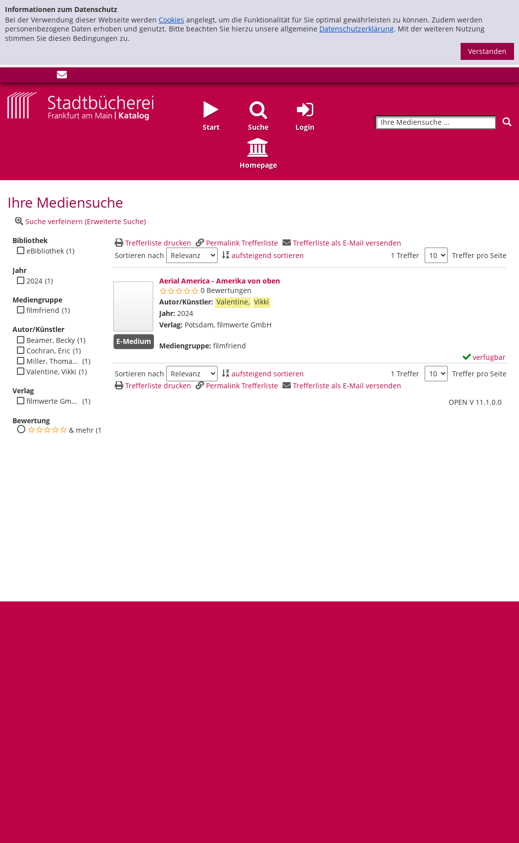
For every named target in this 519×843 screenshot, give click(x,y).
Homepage (258, 165)
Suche (258, 127)
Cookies (171, 19)
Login (304, 127)
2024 (34, 281)
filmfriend (42, 310)
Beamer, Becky (50, 340)
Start (211, 127)
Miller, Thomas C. (53, 361)
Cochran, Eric (48, 350)
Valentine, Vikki (51, 371)
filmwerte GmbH (53, 401)
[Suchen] (507, 122)
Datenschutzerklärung (356, 28)
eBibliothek (45, 251)
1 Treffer (405, 255)
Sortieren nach (139, 255)
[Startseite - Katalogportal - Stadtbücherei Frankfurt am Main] (80, 105)
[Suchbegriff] (435, 122)
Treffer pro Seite (479, 255)
